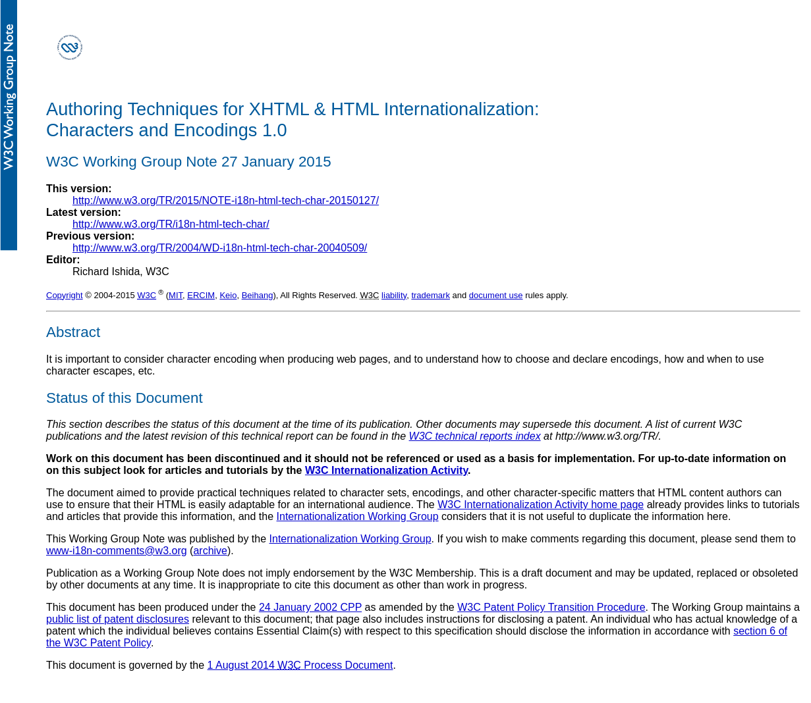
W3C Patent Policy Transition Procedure (551, 607)
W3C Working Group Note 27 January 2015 (188, 161)
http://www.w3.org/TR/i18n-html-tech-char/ (170, 224)
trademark (430, 295)
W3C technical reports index (475, 436)
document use (496, 295)
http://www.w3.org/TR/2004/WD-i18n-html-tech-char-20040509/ (219, 247)
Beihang (257, 295)
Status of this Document (124, 398)
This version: (79, 188)
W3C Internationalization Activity (386, 470)
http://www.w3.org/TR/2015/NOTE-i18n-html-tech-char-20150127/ (225, 200)
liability (393, 295)
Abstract (73, 332)
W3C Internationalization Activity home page (540, 504)
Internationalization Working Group (358, 516)
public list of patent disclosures (117, 619)
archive (210, 550)
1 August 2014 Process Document (300, 665)
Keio (228, 295)
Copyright (64, 295)
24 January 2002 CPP (310, 607)
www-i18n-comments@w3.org (116, 550)
